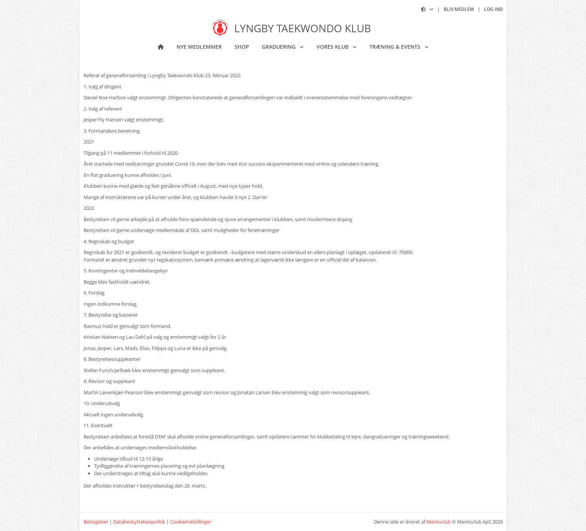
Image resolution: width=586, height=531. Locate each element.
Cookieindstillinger (190, 521)
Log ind (493, 9)
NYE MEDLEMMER (199, 46)
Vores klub (333, 46)
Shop (242, 46)
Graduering (279, 46)
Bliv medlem (459, 9)
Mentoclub (438, 521)
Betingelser (96, 521)
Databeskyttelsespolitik (139, 521)
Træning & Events (395, 46)
